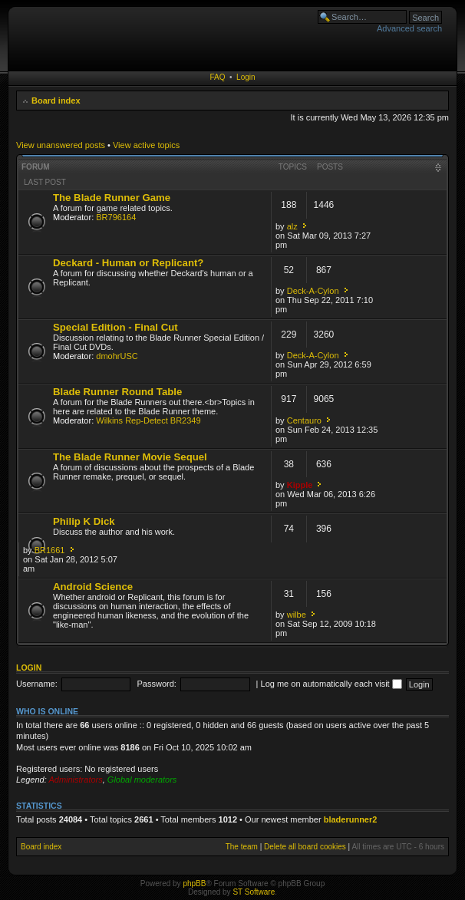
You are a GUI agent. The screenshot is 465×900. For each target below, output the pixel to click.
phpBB (194, 883)
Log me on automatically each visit (331, 683)
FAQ (217, 77)
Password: (156, 683)
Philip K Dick (84, 521)
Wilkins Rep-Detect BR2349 (148, 420)
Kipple (300, 485)
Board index (56, 100)
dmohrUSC (116, 356)
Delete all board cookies (305, 846)
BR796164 (116, 217)
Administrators (75, 779)
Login (245, 77)
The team (242, 846)
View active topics (146, 145)
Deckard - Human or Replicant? (128, 263)
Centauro (304, 420)
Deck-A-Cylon (313, 290)
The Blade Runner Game (111, 197)
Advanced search (409, 28)
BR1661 (50, 550)
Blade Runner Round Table (117, 391)
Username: (37, 683)
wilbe (296, 614)
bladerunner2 (351, 819)
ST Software (253, 892)
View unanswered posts (60, 145)
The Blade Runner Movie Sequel (130, 457)
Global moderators (142, 779)
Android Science (93, 586)
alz (292, 226)
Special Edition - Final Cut (115, 327)
